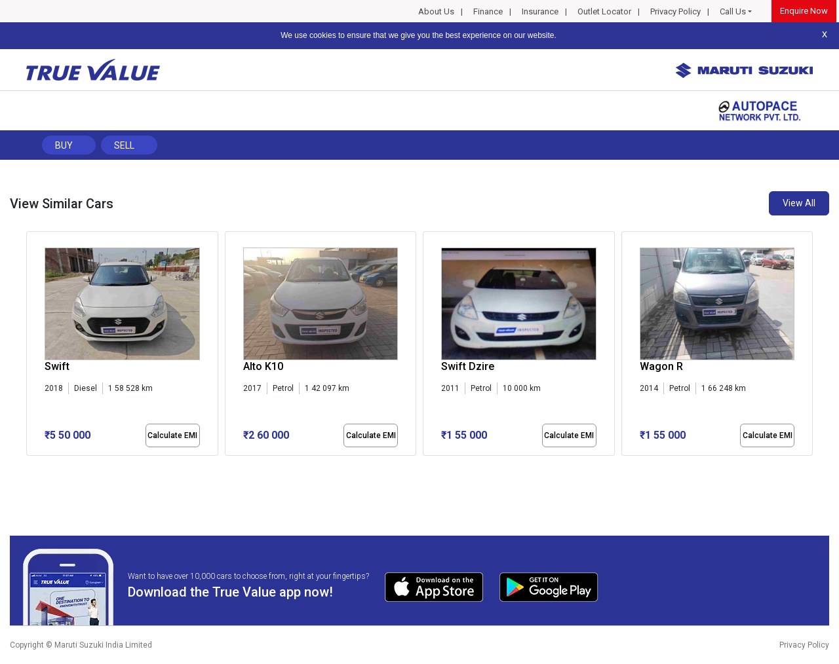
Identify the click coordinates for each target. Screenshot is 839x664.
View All (799, 203)
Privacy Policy (675, 11)
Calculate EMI (172, 435)
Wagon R (661, 366)
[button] (30, 467)
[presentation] (33, 346)
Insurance (540, 11)
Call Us (733, 11)
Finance (488, 11)
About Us (436, 11)
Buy (64, 145)
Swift (57, 366)
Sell (124, 145)
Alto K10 (263, 366)
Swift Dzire (467, 366)
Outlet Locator (604, 11)
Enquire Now (804, 11)
